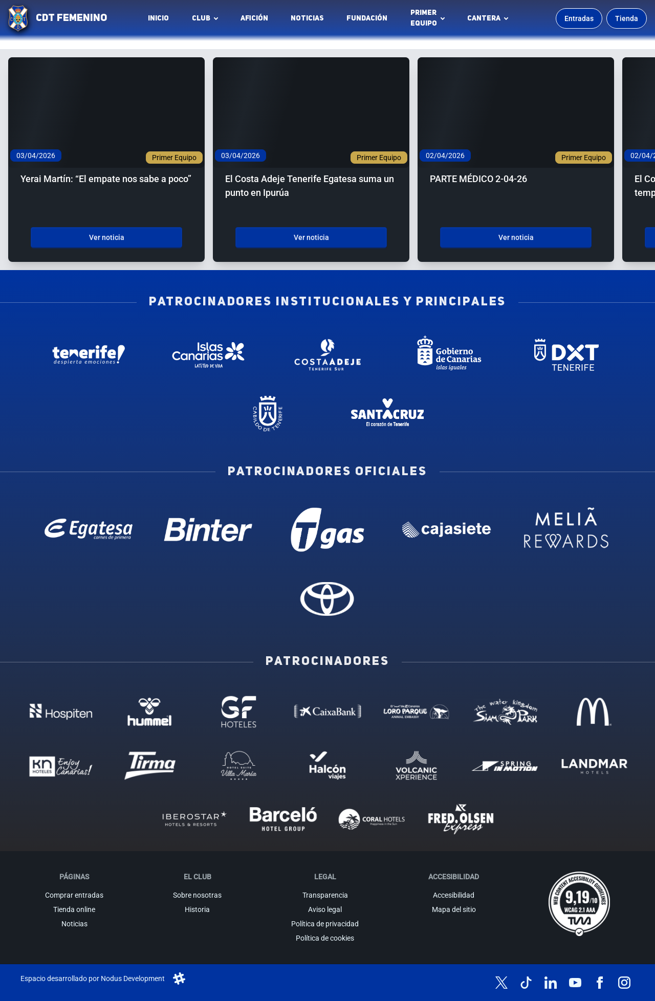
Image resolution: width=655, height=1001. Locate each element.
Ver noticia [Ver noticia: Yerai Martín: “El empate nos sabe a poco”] (106, 237)
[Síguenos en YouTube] (575, 982)
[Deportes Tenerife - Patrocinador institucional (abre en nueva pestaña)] (566, 354)
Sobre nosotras (197, 895)
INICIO (158, 18)
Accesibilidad (453, 895)
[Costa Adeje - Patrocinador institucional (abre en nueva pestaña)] (327, 354)
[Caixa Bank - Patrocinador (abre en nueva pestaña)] (327, 711)
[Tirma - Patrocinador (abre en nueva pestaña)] (150, 765)
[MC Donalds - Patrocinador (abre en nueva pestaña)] (594, 711)
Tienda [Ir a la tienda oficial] (626, 18)
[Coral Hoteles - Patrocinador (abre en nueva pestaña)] (372, 819)
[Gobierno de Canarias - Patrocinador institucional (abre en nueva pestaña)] (446, 354)
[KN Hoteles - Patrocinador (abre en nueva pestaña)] (60, 765)
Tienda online (74, 909)
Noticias (307, 18)
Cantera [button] (483, 18)
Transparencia (325, 895)
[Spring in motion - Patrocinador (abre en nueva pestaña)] (505, 765)
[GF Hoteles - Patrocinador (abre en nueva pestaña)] (239, 711)
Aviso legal (325, 909)
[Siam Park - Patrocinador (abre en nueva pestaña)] (505, 711)
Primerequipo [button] (423, 18)
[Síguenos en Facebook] (600, 982)
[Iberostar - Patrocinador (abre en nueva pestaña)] (194, 819)
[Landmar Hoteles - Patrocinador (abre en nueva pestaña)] (594, 765)
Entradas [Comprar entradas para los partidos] (579, 18)
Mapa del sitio (454, 909)
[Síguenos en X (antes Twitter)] (501, 982)
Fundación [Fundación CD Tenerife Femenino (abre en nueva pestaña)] (370, 21)
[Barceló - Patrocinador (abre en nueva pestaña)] (283, 819)
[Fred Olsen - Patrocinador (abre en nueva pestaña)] (461, 819)
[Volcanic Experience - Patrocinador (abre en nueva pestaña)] (416, 765)
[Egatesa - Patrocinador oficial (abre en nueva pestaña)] (88, 529)
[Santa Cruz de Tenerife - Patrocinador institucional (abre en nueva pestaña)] (387, 413)
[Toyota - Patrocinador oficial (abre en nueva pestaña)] (327, 598)
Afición (254, 18)
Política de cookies (325, 938)
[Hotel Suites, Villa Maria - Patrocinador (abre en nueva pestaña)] (239, 765)
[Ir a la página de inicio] (18, 18)
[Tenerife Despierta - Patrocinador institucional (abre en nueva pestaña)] (88, 354)
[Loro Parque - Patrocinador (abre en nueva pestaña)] (416, 711)
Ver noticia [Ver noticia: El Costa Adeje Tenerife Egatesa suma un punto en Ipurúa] (311, 237)
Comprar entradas (74, 895)
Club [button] (201, 18)
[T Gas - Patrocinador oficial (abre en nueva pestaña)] (327, 529)
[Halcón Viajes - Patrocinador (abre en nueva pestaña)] (327, 765)
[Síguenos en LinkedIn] (550, 982)
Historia (197, 909)
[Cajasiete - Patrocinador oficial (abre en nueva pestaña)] (446, 529)
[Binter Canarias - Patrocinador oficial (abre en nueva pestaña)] (208, 529)
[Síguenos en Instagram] (624, 982)
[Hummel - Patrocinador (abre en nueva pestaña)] (150, 711)
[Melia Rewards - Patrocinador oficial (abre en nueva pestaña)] (566, 529)
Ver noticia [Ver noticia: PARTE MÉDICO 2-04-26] (516, 237)
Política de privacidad (325, 924)
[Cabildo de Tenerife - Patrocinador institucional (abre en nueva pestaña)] (267, 413)
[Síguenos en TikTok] (526, 982)
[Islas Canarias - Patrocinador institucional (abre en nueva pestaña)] (208, 354)
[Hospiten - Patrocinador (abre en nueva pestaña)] (60, 711)
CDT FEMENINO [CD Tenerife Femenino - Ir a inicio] (71, 18)
